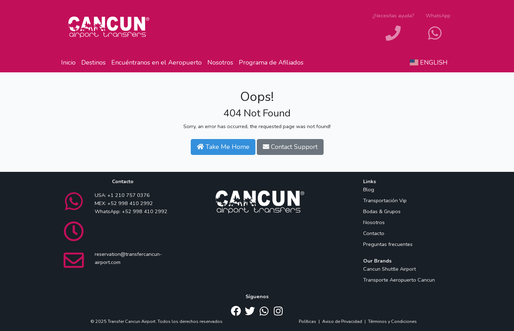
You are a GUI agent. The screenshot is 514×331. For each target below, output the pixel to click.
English (429, 62)
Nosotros (220, 62)
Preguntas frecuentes (388, 244)
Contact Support (290, 147)
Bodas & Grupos (382, 211)
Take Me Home (223, 147)
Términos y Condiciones (392, 321)
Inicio (68, 62)
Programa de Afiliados (271, 62)
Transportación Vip (385, 200)
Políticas (307, 321)
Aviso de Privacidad (342, 321)
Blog (368, 189)
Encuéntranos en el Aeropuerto (156, 62)
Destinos (93, 62)
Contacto (373, 233)
